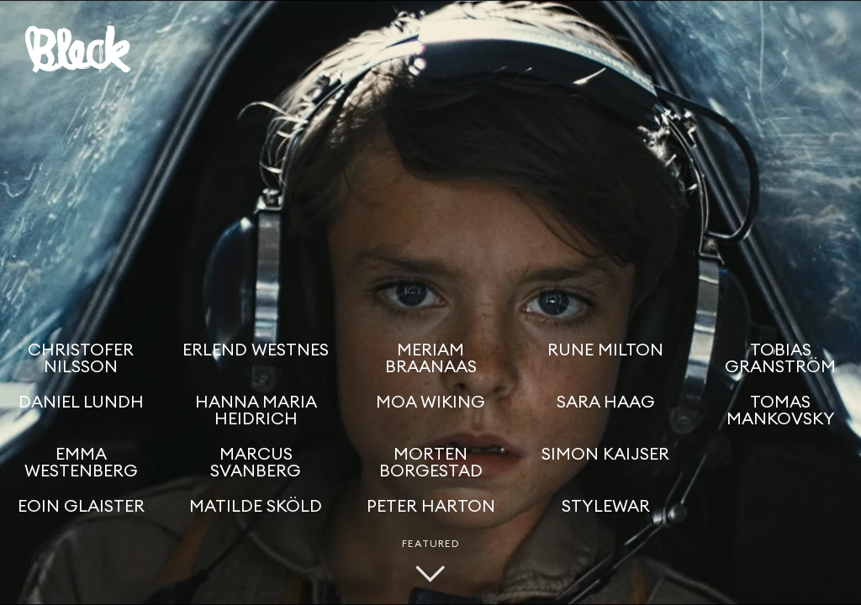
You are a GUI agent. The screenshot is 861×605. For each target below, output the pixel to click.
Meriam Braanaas (431, 358)
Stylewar (606, 506)
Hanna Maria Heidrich (256, 411)
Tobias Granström (780, 358)
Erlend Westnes (255, 350)
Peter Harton (431, 506)
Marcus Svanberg (255, 463)
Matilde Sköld (255, 506)
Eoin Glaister (81, 506)
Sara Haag (606, 402)
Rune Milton (605, 350)
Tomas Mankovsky (780, 411)
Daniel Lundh (81, 402)
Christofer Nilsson (81, 358)
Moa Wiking (430, 402)
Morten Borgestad (431, 463)
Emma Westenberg (81, 463)
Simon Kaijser (605, 454)
